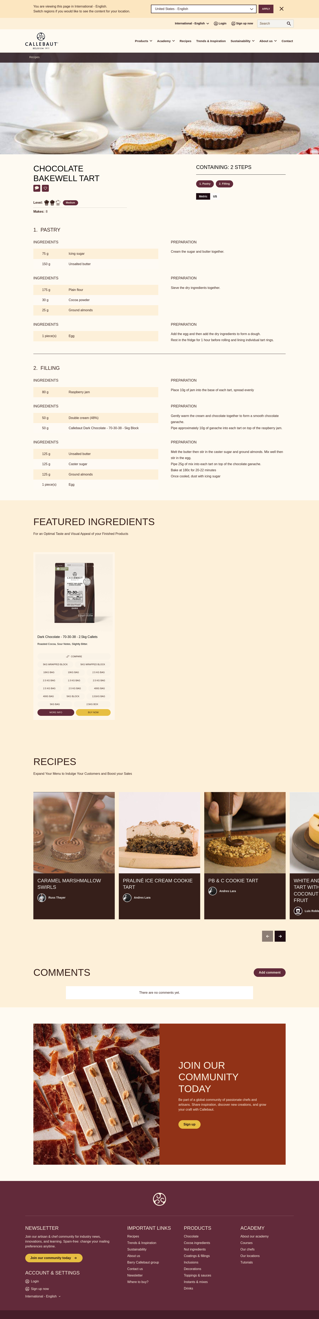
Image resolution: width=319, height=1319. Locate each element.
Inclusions (191, 1262)
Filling (226, 183)
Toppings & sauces (197, 1275)
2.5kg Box (92, 704)
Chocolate (191, 1236)
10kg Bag (48, 672)
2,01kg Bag (98, 696)
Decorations (192, 1269)
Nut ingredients (195, 1249)
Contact (287, 41)
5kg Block (73, 696)
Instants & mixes (196, 1282)
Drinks (188, 1288)
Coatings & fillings (197, 1256)
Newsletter (135, 1275)
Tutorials (246, 1262)
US (215, 196)
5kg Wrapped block (55, 664)
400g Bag (99, 688)
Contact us (135, 1269)
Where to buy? (138, 1282)
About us (133, 1256)
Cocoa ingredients (197, 1243)
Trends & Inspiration (211, 41)
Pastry (206, 183)
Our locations (250, 1256)
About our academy (254, 1236)
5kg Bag (55, 704)
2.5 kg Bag (98, 672)
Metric (203, 196)
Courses (246, 1243)
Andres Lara (142, 897)
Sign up (190, 1124)
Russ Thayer (57, 897)
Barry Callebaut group (143, 1262)
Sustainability (136, 1249)
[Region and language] (204, 9)
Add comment (270, 972)
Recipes (185, 41)
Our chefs (247, 1249)
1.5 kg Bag (74, 680)
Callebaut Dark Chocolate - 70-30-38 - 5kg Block (104, 428)
